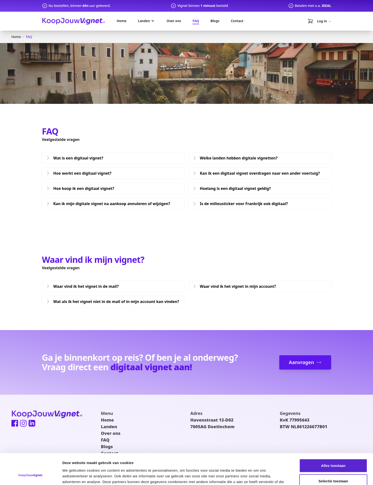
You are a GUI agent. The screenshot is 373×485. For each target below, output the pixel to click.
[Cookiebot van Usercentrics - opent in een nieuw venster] (31, 475)
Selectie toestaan (333, 454)
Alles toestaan (333, 438)
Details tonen (257, 476)
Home (16, 36)
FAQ (29, 36)
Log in (324, 21)
